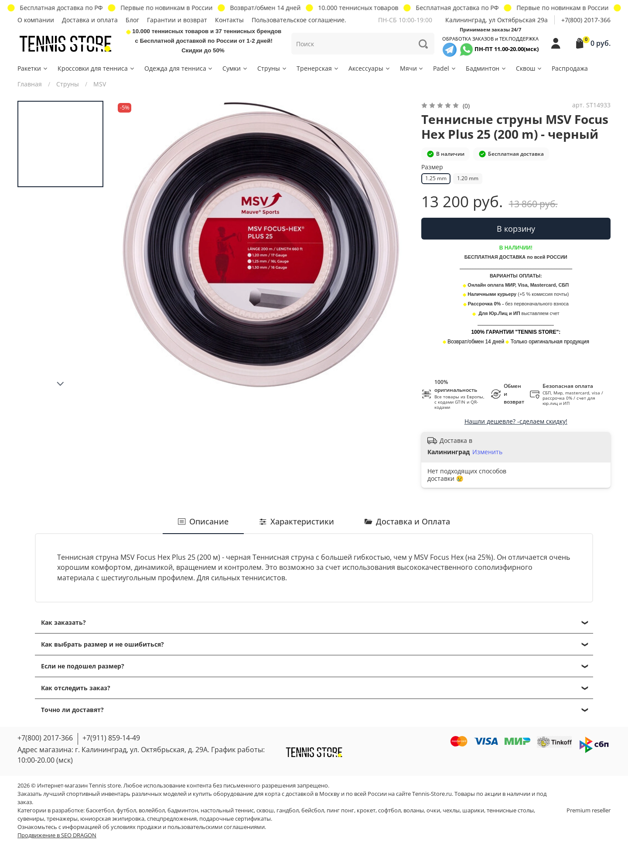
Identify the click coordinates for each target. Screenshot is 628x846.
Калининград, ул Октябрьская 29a (496, 20)
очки (433, 810)
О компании (35, 20)
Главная (29, 84)
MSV (99, 84)
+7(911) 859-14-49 (111, 738)
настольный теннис (227, 810)
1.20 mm (467, 178)
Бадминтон (486, 68)
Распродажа (570, 68)
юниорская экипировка (112, 818)
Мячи (412, 68)
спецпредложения (172, 818)
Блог (132, 20)
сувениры (30, 818)
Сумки (235, 68)
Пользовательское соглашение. (299, 20)
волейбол (152, 810)
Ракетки (32, 68)
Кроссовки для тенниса (96, 68)
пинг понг (340, 810)
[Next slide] (60, 384)
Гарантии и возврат (177, 20)
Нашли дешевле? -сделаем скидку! (515, 421)
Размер (432, 167)
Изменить (487, 452)
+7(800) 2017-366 (586, 20)
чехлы (451, 810)
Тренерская (318, 68)
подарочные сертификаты (235, 818)
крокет (366, 810)
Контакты (229, 20)
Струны (272, 68)
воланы (413, 810)
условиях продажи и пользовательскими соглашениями (188, 827)
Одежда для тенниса (179, 68)
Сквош (529, 68)
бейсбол (312, 810)
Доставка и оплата (90, 20)
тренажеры (62, 818)
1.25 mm (436, 178)
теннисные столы (510, 810)
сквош (265, 810)
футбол (126, 810)
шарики (473, 810)
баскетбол (100, 810)
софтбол (389, 810)
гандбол (287, 810)
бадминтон (182, 810)
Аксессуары (369, 68)
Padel (445, 68)
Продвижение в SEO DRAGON (56, 835)
